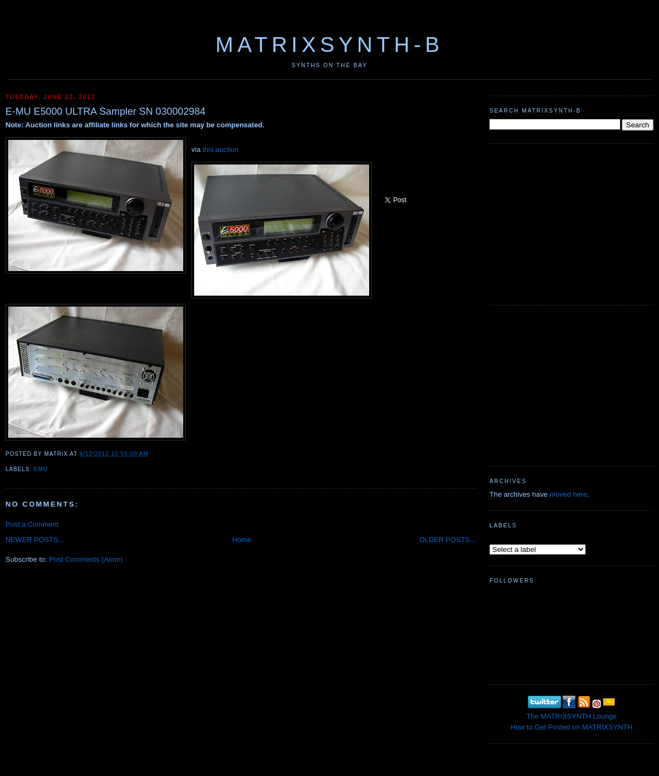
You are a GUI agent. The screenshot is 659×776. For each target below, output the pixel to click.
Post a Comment (32, 524)
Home (241, 540)
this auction (220, 149)
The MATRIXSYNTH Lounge (571, 716)
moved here (568, 494)
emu (41, 469)
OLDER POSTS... (447, 540)
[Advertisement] (571, 223)
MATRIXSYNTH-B (329, 44)
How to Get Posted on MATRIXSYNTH (572, 727)
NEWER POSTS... (34, 540)
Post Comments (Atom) (86, 559)
